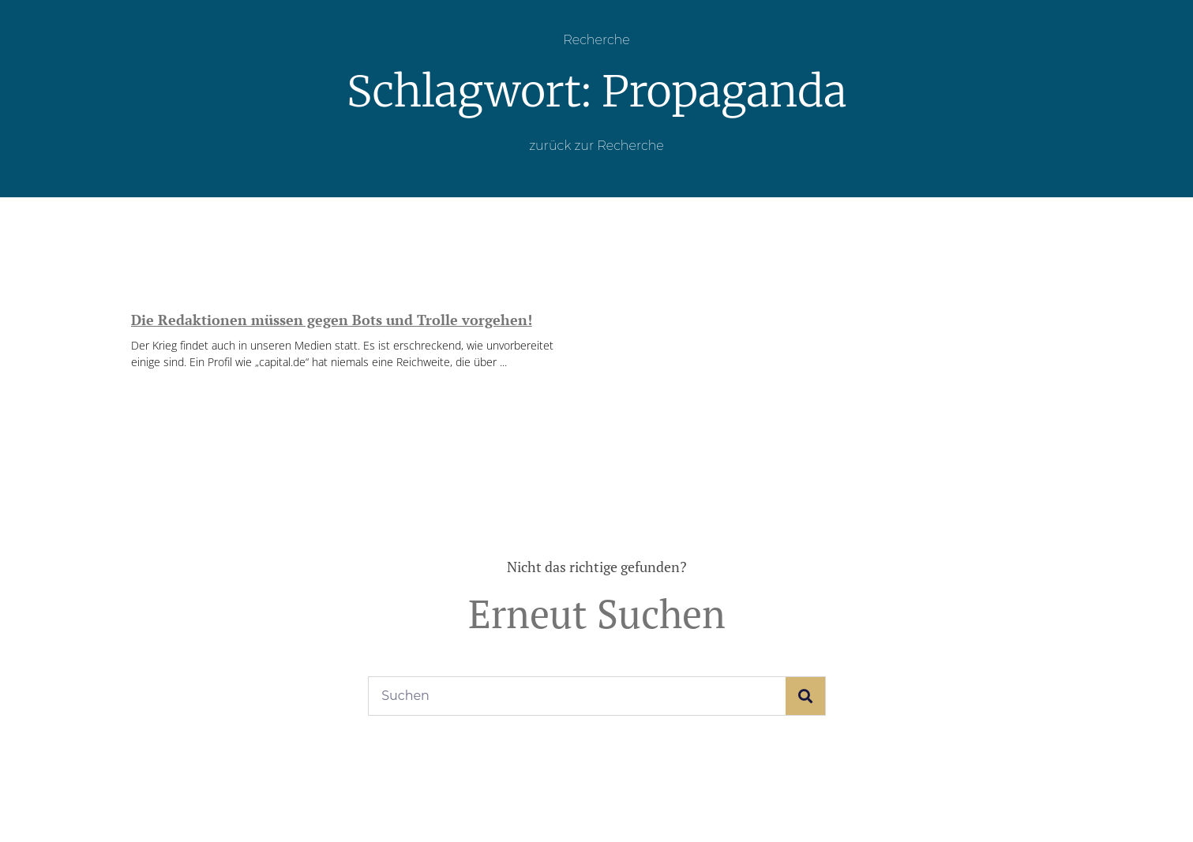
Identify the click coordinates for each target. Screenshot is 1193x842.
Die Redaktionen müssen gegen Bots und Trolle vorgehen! (331, 319)
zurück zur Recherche (596, 145)
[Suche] (805, 696)
